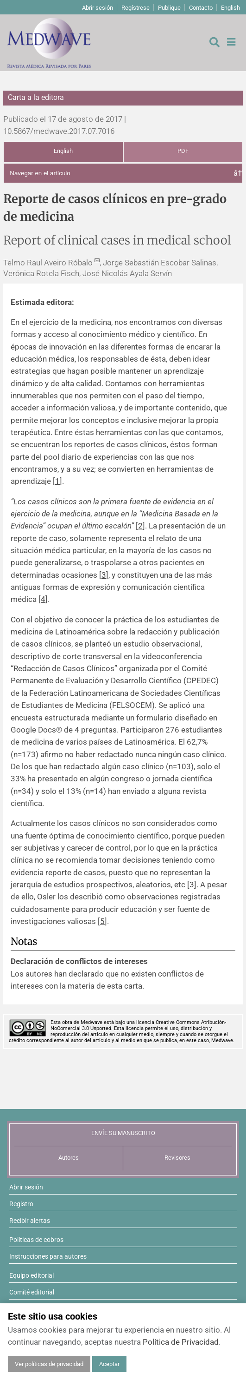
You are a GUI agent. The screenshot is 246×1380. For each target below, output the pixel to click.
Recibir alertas (29, 1220)
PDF (183, 150)
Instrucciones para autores (48, 1256)
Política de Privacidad (181, 1342)
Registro (21, 1204)
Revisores (177, 1157)
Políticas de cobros (36, 1239)
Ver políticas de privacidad (49, 1363)
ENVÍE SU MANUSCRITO (123, 1132)
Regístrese (135, 7)
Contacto (201, 7)
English (230, 7)
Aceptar (109, 1363)
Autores (68, 1157)
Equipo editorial (31, 1275)
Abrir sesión (97, 7)
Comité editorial (31, 1292)
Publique (169, 7)
